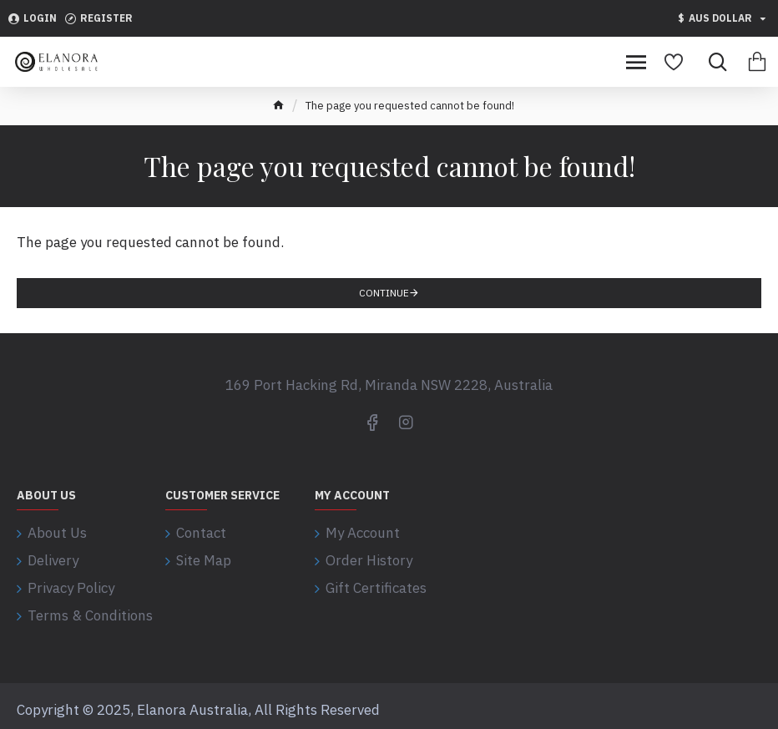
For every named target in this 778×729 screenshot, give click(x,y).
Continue (384, 292)
